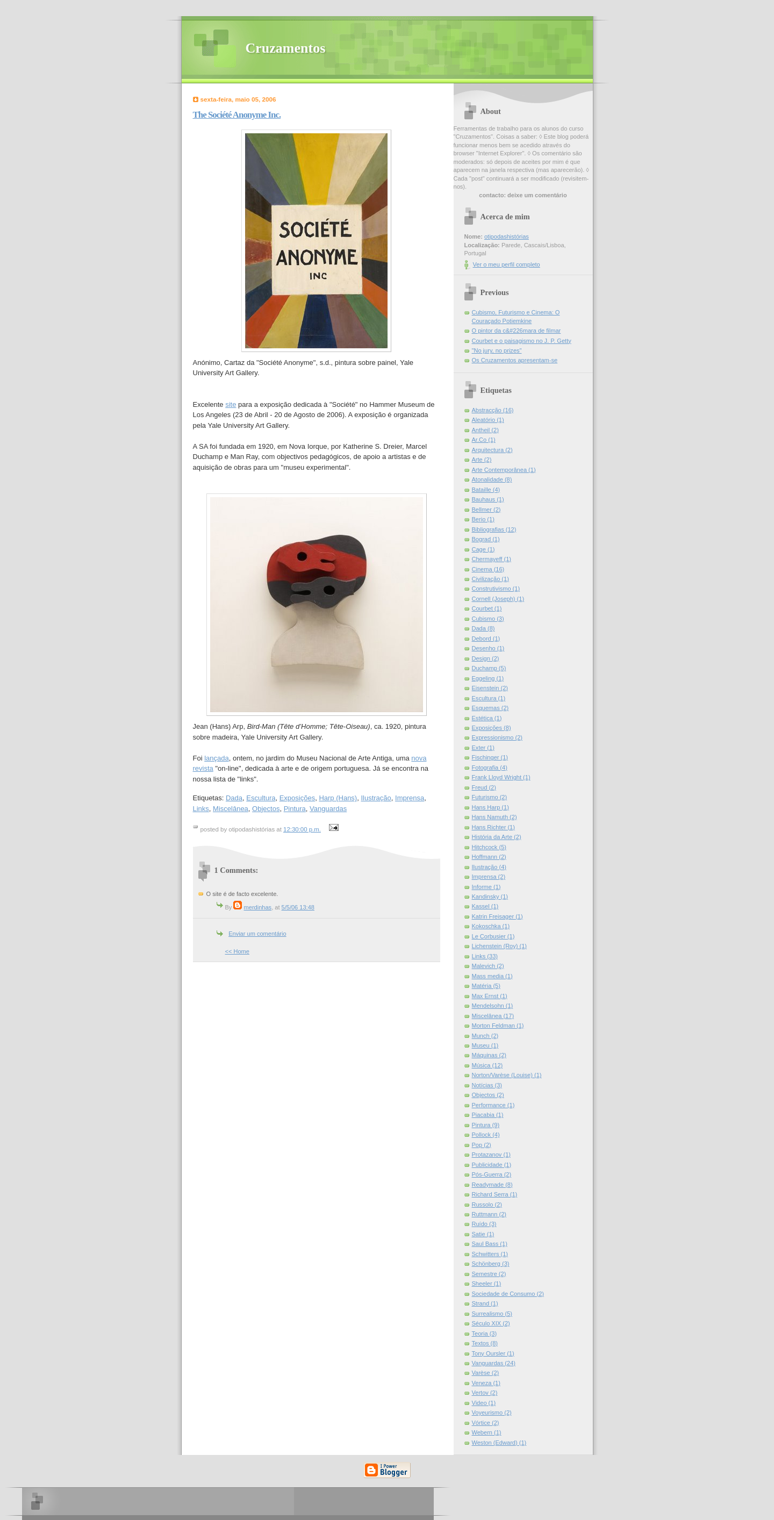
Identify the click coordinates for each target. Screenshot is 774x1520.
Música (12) (487, 1065)
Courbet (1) (487, 608)
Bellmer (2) (486, 509)
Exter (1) (483, 747)
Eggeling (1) (488, 678)
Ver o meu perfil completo (506, 264)
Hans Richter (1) (493, 827)
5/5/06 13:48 (298, 907)
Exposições (297, 798)
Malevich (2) (488, 966)
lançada (216, 758)
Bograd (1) (486, 539)
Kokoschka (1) (491, 926)
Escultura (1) (489, 698)
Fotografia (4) (489, 767)
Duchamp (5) (489, 668)
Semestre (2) (489, 1274)
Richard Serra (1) (495, 1194)
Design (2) (485, 658)
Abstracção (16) (493, 410)
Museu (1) (485, 1045)
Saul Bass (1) (489, 1244)
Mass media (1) (492, 976)
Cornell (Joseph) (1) (498, 599)
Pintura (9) (486, 1125)
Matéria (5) (486, 986)
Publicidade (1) (492, 1164)
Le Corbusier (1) (493, 936)
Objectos (266, 809)
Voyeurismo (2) (492, 1412)
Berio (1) (483, 519)
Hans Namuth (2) (494, 817)
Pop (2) (481, 1145)
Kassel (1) (485, 906)
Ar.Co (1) (484, 439)
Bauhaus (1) (488, 499)
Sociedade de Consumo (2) (508, 1293)
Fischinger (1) (490, 757)
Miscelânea (230, 809)
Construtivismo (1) (496, 588)
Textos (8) (485, 1343)
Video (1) (484, 1403)
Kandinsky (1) (490, 896)
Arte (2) (482, 459)
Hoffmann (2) (489, 857)
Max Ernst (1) (489, 996)
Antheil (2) (485, 430)
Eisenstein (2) (490, 688)
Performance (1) (493, 1105)
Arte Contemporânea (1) (504, 470)
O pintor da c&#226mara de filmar (516, 330)
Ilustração (376, 798)
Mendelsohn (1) (492, 1005)
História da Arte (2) (496, 837)
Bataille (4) (486, 489)
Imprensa (409, 798)
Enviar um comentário (257, 933)
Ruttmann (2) (489, 1214)
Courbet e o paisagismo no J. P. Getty (521, 341)
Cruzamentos (286, 48)
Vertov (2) (485, 1392)
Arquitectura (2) (492, 450)
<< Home (237, 951)
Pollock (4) (486, 1134)
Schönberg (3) (491, 1263)
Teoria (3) (484, 1333)
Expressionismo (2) (497, 737)
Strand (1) (485, 1303)
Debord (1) (486, 638)
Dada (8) (483, 628)
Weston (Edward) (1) (499, 1442)
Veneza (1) (486, 1383)
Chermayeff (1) (491, 559)
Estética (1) (487, 718)
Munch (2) (485, 1036)
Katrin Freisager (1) (497, 916)
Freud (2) (484, 787)
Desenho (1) (488, 648)
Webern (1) (486, 1432)
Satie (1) (483, 1234)
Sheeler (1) (486, 1283)
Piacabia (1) (488, 1115)
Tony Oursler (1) (493, 1353)
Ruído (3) (484, 1224)
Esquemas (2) (490, 708)
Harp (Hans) (338, 798)
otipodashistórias (506, 236)
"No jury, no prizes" (497, 350)
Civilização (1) (490, 579)
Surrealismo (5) (492, 1313)
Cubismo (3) (488, 618)
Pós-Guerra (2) (492, 1174)
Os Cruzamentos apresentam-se (515, 360)
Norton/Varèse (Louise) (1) (507, 1075)
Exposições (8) (491, 728)
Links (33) (485, 956)
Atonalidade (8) (492, 479)
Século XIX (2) (491, 1323)
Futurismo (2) (489, 797)
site (230, 404)
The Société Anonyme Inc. (237, 115)
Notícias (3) (487, 1085)
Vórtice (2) (485, 1422)
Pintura (295, 809)
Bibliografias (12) (494, 529)
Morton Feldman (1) (498, 1025)
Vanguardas (328, 809)
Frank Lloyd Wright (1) (501, 777)
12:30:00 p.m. (302, 829)
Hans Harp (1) (490, 807)
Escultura (260, 798)
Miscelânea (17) (493, 1016)
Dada (234, 798)
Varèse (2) (485, 1373)
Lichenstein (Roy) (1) (499, 946)
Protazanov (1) (491, 1154)
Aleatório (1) (488, 420)
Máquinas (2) (489, 1055)
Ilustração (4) (489, 867)
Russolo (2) (487, 1204)
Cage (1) (483, 549)
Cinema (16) (488, 569)
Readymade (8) (492, 1184)
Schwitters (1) (490, 1254)
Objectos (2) (488, 1095)
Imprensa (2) (489, 876)
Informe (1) (486, 887)
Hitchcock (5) (489, 847)
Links (201, 809)
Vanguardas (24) (493, 1363)
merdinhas (258, 907)
